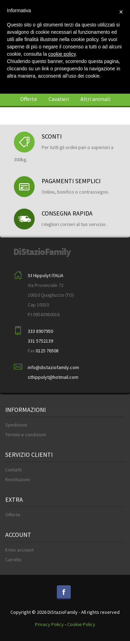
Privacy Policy (49, 624)
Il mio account (19, 550)
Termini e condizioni (25, 434)
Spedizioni (16, 425)
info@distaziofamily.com (53, 367)
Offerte (28, 98)
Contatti (13, 470)
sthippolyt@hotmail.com (53, 377)
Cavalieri (59, 98)
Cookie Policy (81, 624)
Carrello (13, 559)
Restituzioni (17, 479)
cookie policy (62, 54)
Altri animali (95, 98)
